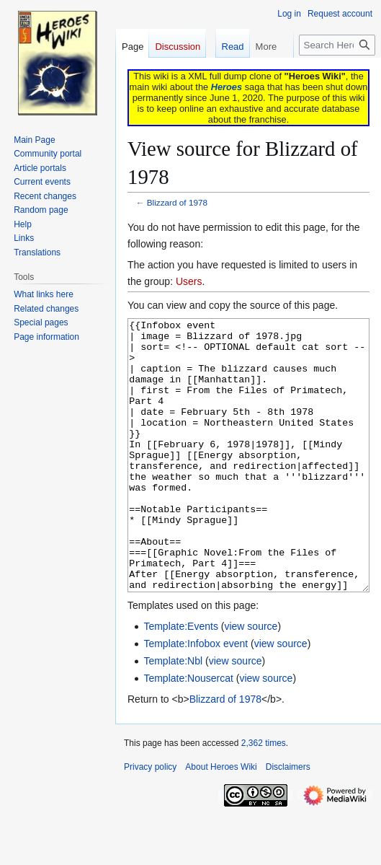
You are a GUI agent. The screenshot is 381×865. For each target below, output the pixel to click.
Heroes (226, 87)
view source (250, 680)
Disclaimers (288, 821)
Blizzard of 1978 (177, 202)
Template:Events (180, 680)
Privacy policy (150, 821)
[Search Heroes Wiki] (337, 45)
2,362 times (263, 797)
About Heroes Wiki (220, 821)
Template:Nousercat (188, 732)
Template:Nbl (172, 715)
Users (189, 281)
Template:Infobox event (195, 697)
